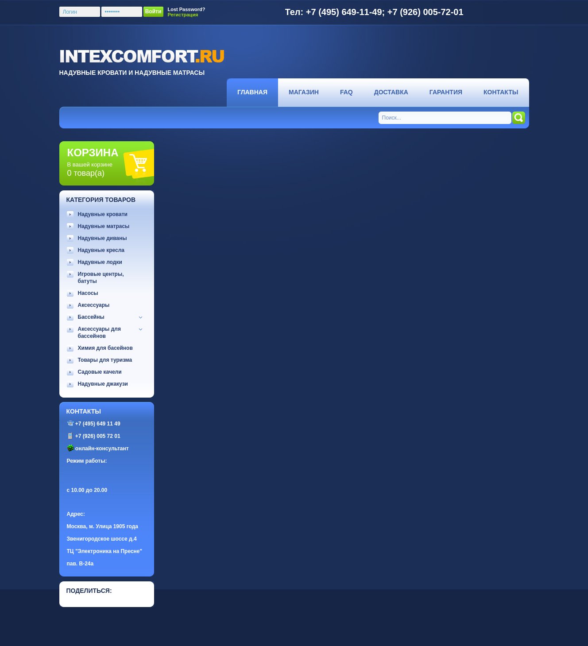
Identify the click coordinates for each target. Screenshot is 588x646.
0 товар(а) (85, 173)
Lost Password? (186, 9)
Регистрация (183, 14)
